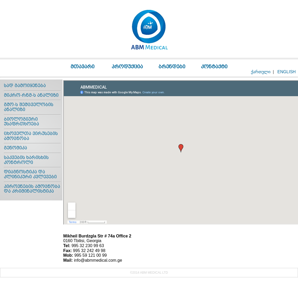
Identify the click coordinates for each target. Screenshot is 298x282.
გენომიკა (15, 147)
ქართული (260, 72)
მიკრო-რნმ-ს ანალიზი (31, 95)
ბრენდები (171, 66)
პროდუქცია (127, 66)
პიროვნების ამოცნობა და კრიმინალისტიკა (32, 189)
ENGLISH (286, 72)
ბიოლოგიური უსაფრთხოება (21, 122)
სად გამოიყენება (25, 85)
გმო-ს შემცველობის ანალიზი (28, 107)
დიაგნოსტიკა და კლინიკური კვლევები (30, 174)
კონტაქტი (214, 66)
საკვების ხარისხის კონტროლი (26, 160)
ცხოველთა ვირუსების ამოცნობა (31, 136)
